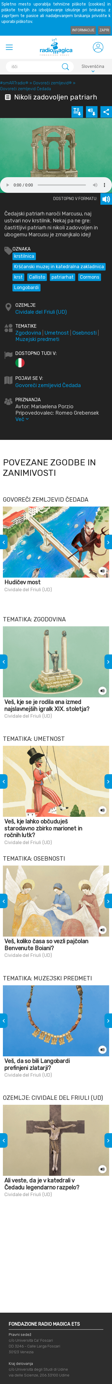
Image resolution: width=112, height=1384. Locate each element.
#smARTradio (14, 83)
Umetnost (57, 333)
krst (18, 277)
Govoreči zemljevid (52, 83)
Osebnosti (84, 333)
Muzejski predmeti (37, 339)
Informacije (83, 30)
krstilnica (24, 256)
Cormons (89, 277)
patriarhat (63, 277)
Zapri (104, 30)
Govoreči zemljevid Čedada (25, 88)
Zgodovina (28, 333)
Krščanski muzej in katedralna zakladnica (59, 266)
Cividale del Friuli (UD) (41, 312)
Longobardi (26, 287)
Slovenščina (93, 67)
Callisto (37, 277)
